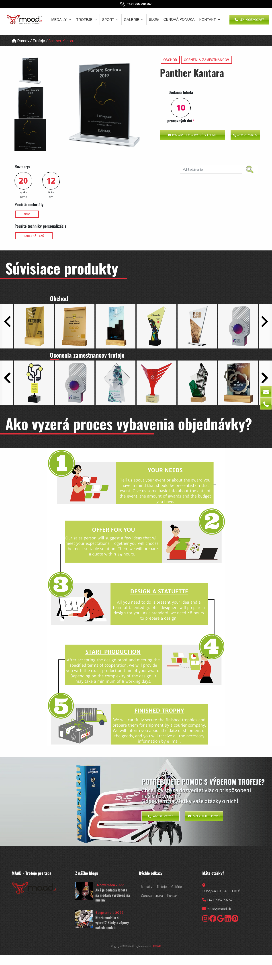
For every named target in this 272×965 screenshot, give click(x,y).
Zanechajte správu (204, 816)
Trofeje (86, 19)
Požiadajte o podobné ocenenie (192, 135)
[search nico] (211, 169)
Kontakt (210, 19)
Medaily (61, 19)
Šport (110, 19)
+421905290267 (249, 19)
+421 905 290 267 (139, 4)
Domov (20, 40)
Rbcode (157, 946)
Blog (154, 19)
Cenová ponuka (179, 19)
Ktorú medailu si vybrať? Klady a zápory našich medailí (112, 922)
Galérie (134, 19)
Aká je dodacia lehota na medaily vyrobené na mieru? (112, 895)
